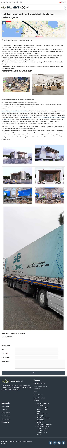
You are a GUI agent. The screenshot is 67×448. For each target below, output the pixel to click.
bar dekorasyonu (26, 117)
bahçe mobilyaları (44, 117)
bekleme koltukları (22, 111)
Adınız (3, 349)
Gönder (33, 373)
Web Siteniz (5, 357)
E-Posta (4, 353)
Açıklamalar (5, 361)
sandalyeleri (7, 119)
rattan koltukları (55, 117)
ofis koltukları (6, 111)
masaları (13, 111)
